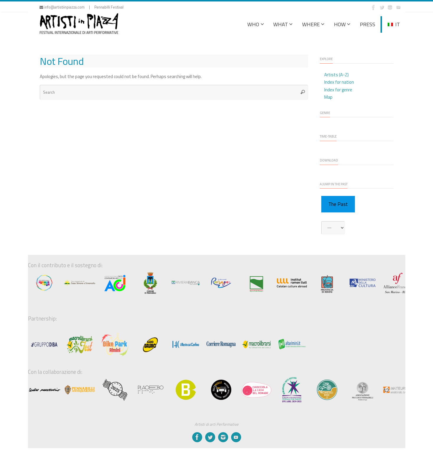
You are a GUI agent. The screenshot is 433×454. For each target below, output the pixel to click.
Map (328, 97)
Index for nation (339, 82)
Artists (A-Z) (336, 74)
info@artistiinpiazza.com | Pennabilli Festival (81, 7)
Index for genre (338, 89)
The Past (338, 204)
